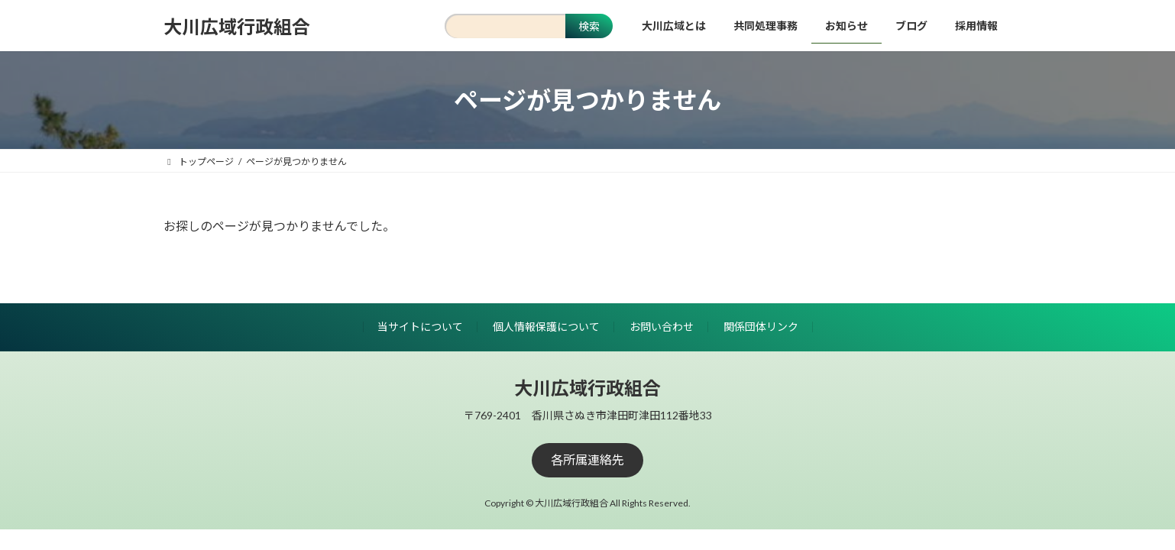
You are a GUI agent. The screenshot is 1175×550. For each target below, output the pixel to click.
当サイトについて (420, 326)
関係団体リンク (760, 326)
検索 (589, 26)
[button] (587, 460)
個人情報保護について (546, 326)
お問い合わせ (662, 326)
